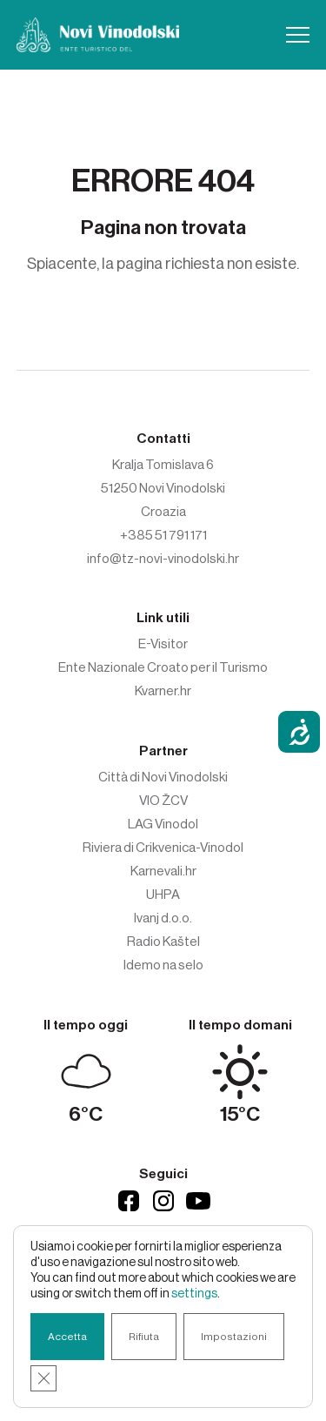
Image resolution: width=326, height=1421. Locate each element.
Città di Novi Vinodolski (163, 777)
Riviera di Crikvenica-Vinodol (163, 848)
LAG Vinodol (163, 824)
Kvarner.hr (163, 691)
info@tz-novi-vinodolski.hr (163, 559)
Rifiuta (144, 1336)
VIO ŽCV (163, 801)
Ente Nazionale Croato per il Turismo (163, 667)
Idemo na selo (163, 965)
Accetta (67, 1336)
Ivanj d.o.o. (163, 918)
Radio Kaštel (163, 941)
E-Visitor (163, 644)
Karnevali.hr (163, 871)
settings (194, 1294)
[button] (297, 34)
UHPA (163, 895)
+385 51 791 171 (163, 535)
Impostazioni (234, 1336)
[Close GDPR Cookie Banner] (43, 1378)
